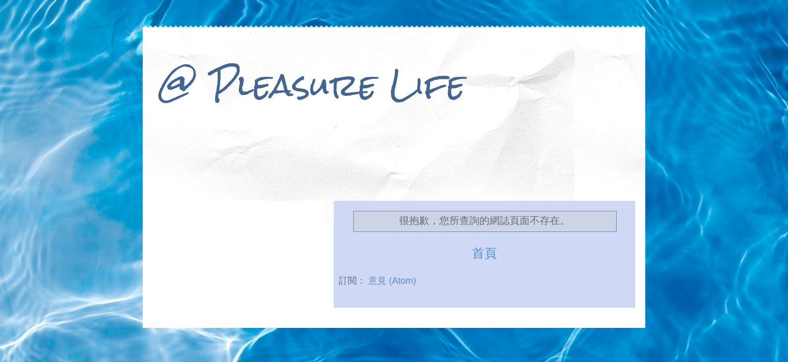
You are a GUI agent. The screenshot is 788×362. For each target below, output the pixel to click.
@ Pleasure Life (311, 84)
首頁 (484, 253)
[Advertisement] (394, 164)
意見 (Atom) (392, 281)
